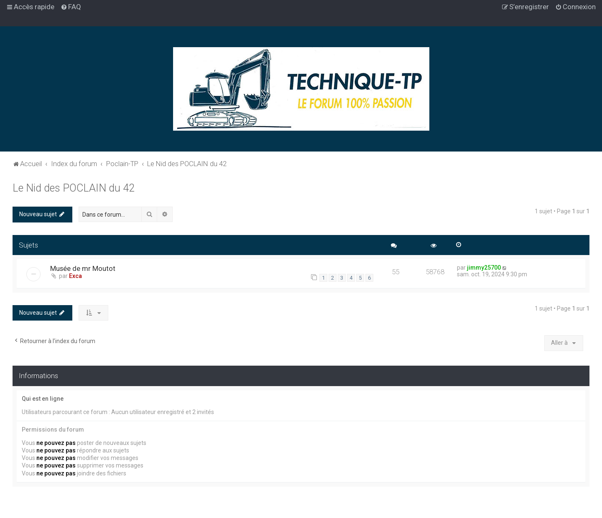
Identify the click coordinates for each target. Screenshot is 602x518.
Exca (75, 276)
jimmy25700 (484, 267)
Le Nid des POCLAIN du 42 (74, 188)
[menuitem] (71, 7)
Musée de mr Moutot (82, 268)
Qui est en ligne (43, 398)
